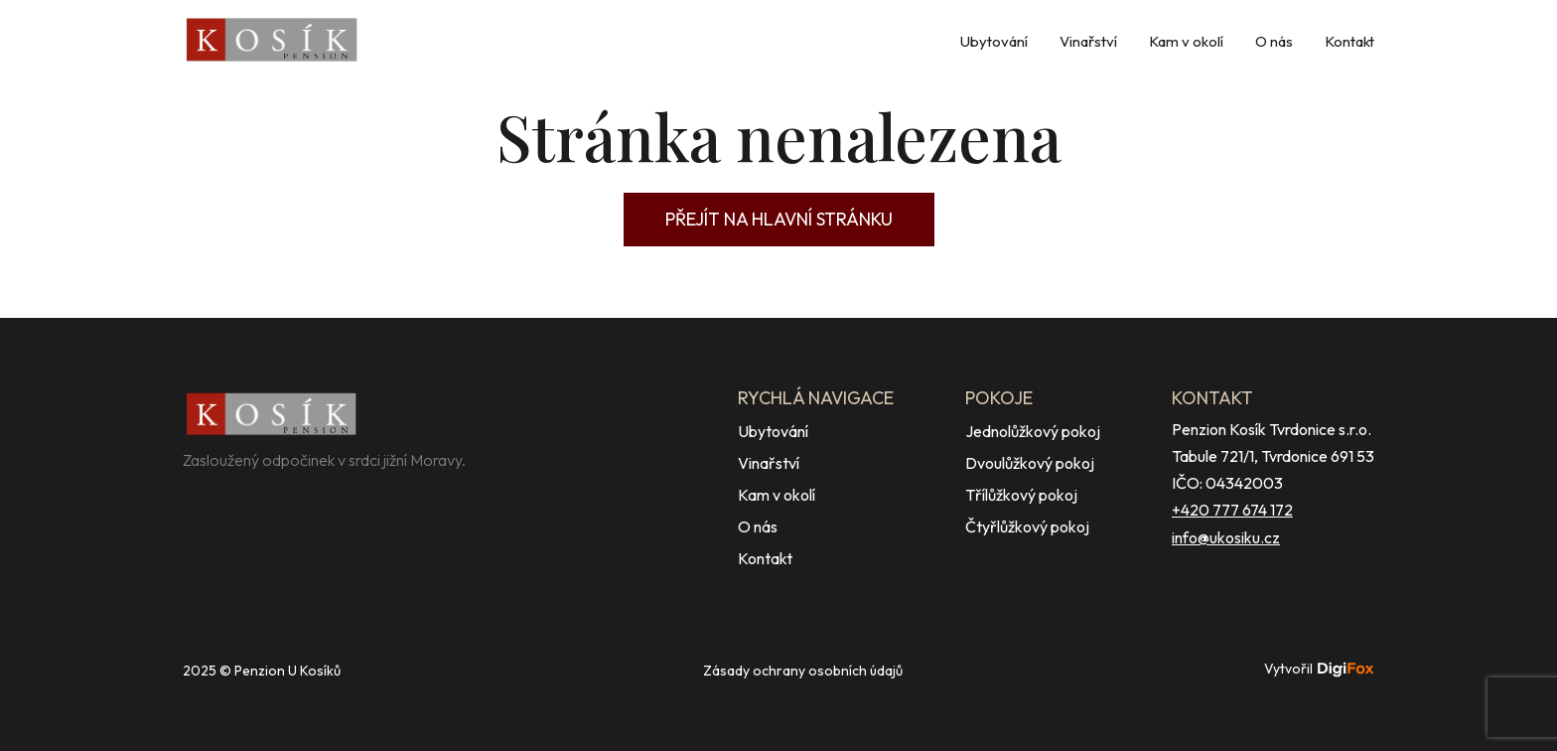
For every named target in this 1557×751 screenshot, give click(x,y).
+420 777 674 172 (1232, 510)
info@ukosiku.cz (1226, 537)
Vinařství (1088, 41)
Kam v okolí (1186, 41)
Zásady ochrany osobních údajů (803, 670)
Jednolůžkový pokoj (1032, 431)
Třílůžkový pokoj (1021, 495)
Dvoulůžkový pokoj (1029, 463)
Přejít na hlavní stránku (779, 219)
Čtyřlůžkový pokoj (1027, 526)
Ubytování (994, 41)
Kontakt (1349, 41)
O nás (1274, 41)
